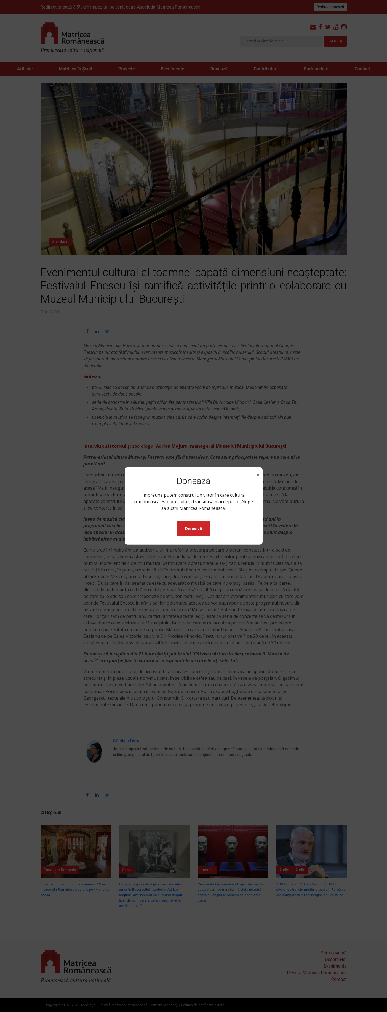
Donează (193, 528)
